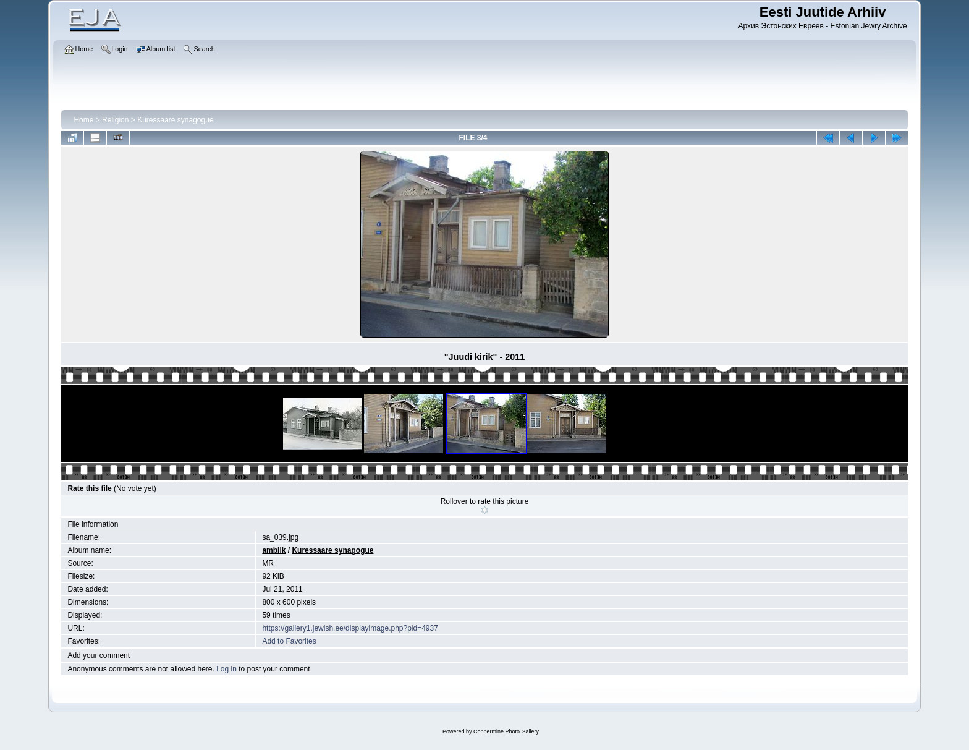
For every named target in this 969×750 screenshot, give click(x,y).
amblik (274, 550)
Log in (226, 669)
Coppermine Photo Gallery (506, 731)
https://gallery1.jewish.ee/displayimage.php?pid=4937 (350, 628)
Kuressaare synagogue (175, 120)
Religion (115, 120)
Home (83, 120)
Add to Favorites (289, 641)
